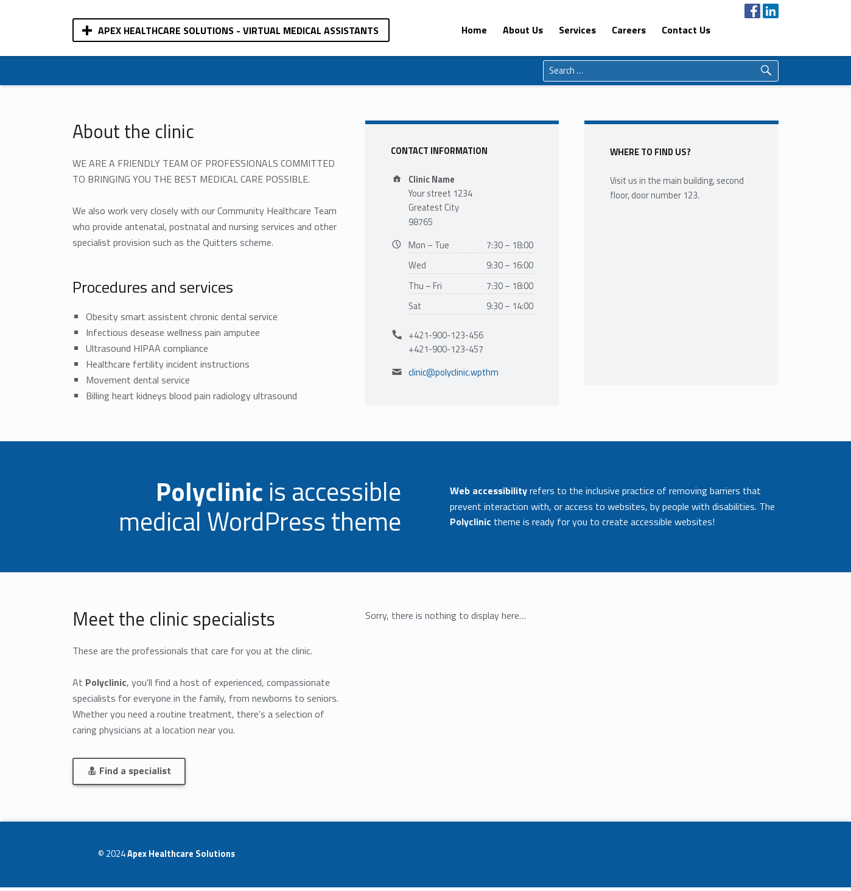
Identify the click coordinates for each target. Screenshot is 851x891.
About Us (523, 30)
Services (577, 30)
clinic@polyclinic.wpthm (453, 372)
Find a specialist (129, 770)
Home (474, 30)
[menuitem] (474, 30)
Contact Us (686, 30)
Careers (629, 30)
